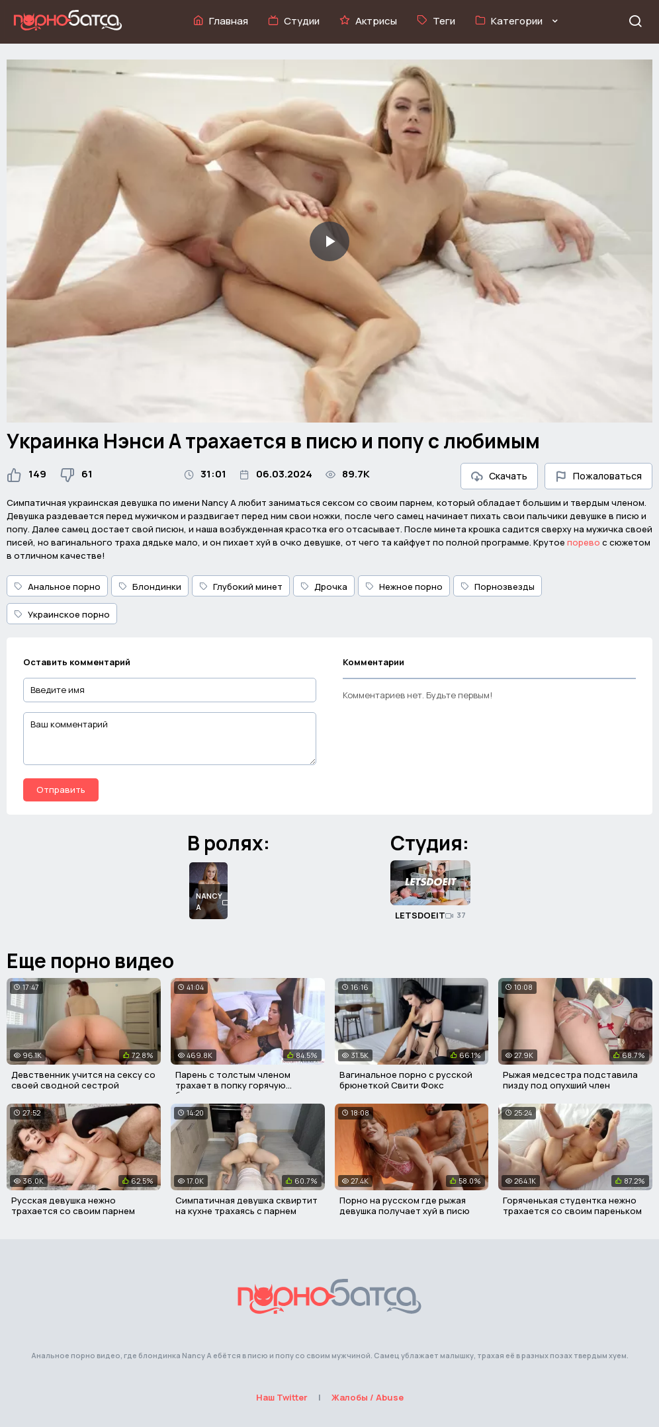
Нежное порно (404, 586)
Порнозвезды (498, 586)
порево (583, 542)
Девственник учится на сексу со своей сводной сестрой (83, 1080)
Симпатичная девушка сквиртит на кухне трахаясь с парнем (246, 1205)
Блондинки (149, 586)
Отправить (60, 789)
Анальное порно (57, 586)
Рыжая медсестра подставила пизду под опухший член (570, 1080)
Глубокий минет (241, 586)
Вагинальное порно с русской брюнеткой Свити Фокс (405, 1080)
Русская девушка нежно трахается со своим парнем (73, 1205)
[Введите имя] (169, 690)
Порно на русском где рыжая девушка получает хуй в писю (404, 1205)
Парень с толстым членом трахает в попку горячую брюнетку (232, 1085)
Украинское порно (62, 614)
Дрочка (323, 586)
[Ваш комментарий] (169, 738)
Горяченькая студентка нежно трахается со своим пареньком (572, 1205)
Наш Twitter (282, 1397)
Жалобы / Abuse (367, 1397)
